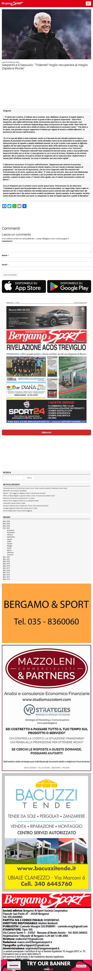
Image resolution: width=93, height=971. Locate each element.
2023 (8, 528)
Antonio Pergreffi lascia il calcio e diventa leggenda (17, 511)
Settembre (11, 537)
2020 (8, 561)
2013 (8, 577)
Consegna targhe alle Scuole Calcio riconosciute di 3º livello (20, 508)
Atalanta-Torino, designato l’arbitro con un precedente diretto (21, 501)
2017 (8, 568)
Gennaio (10, 555)
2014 (8, 575)
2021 (8, 559)
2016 (8, 570)
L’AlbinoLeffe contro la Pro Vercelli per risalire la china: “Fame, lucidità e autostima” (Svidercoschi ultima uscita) (35, 488)
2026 (8, 521)
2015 (8, 572)
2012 (8, 579)
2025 (8, 523)
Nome (4, 255)
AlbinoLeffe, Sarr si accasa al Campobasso (15, 491)
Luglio (9, 541)
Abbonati (46, 432)
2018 (8, 566)
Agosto (9, 539)
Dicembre (10, 530)
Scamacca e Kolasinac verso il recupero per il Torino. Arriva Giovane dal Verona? (25, 506)
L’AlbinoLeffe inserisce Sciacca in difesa (14, 503)
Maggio (9, 546)
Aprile (9, 548)
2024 (8, 526)
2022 (8, 557)
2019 (8, 564)
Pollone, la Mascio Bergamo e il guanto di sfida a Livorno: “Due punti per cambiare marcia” (29, 496)
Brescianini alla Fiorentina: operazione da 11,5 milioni (19, 498)
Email (4, 264)
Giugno (9, 544)
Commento (7, 241)
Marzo (9, 550)
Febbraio (10, 552)
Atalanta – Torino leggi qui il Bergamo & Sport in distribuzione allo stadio (24, 493)
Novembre (11, 532)
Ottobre (10, 535)
